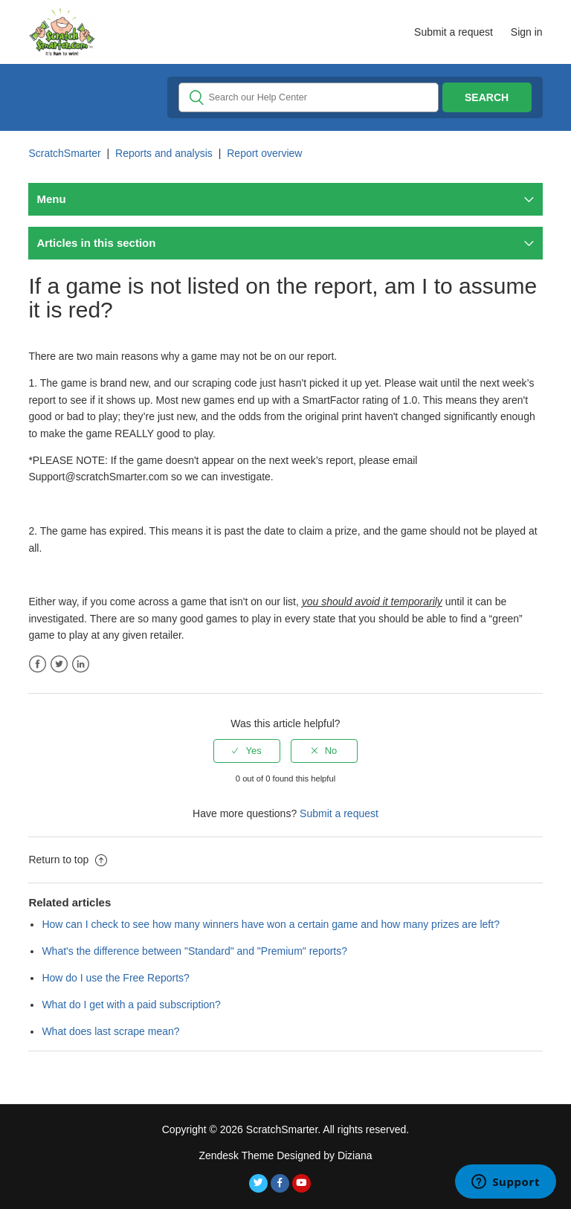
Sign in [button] (527, 32)
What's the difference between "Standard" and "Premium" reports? (194, 951)
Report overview (264, 153)
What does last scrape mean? (110, 1031)
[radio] (246, 751)
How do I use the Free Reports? (115, 978)
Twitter (59, 664)
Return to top (67, 859)
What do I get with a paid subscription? (131, 1004)
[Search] (308, 97)
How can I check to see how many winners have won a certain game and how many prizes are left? (271, 924)
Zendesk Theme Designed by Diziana (285, 1155)
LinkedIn (80, 664)
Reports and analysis (164, 153)
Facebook (37, 664)
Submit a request (453, 32)
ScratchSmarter (64, 153)
